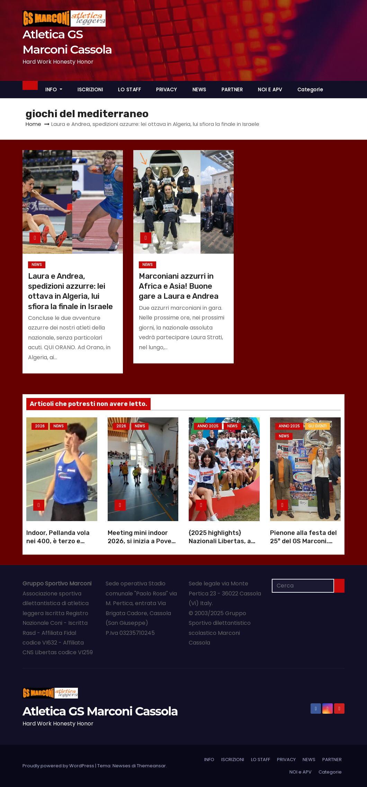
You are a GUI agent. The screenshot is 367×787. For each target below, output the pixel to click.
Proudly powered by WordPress (59, 765)
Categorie (310, 89)
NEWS (199, 89)
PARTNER (232, 89)
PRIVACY (166, 89)
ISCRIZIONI (90, 89)
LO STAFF (129, 89)
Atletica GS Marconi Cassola (100, 711)
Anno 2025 (207, 426)
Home (33, 124)
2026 (40, 426)
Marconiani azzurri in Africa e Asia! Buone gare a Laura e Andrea (178, 286)
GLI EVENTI (317, 426)
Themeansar (151, 765)
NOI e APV (270, 89)
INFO (53, 89)
